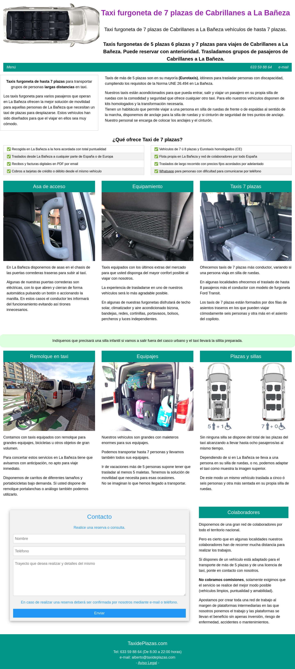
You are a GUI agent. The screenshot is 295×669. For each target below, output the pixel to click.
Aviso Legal (147, 663)
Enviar (99, 613)
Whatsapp (166, 171)
